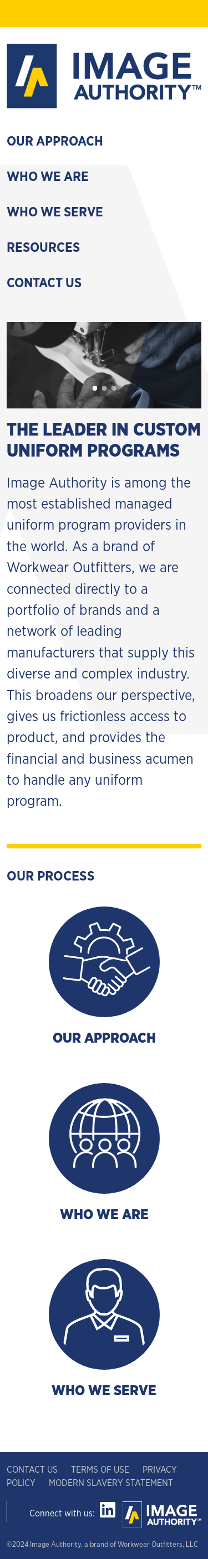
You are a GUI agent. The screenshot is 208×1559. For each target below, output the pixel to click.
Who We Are (48, 177)
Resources (43, 248)
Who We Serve (55, 212)
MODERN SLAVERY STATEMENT (111, 1483)
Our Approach (55, 141)
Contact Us (44, 283)
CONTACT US (33, 1469)
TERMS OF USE (100, 1469)
